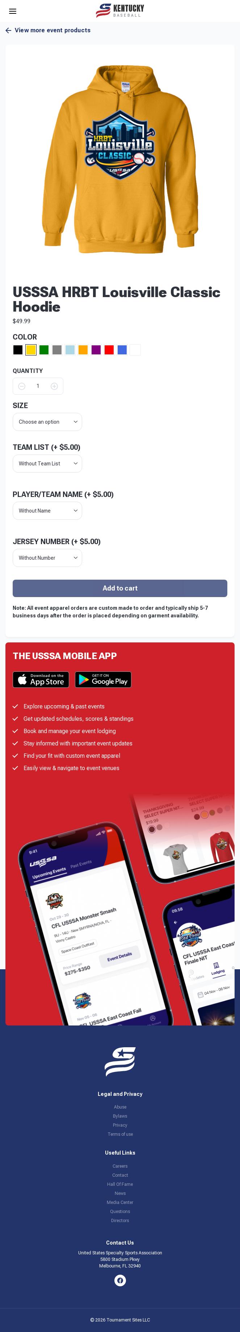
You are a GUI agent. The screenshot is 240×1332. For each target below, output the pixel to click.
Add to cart (120, 588)
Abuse (120, 1107)
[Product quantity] (38, 386)
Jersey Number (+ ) (57, 541)
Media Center (120, 1202)
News (120, 1193)
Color (25, 337)
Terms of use (120, 1134)
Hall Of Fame (120, 1184)
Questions (120, 1211)
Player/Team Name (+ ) (63, 494)
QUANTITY (28, 371)
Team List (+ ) (46, 447)
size (20, 405)
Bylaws (120, 1116)
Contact (120, 1175)
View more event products (47, 30)
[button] (120, 159)
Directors (120, 1220)
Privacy (120, 1125)
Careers (120, 1166)
